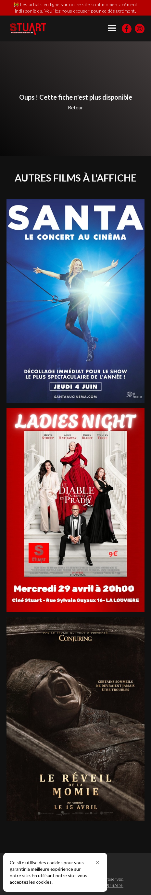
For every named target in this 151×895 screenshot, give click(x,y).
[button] (97, 862)
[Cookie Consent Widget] (55, 872)
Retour (75, 107)
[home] (30, 29)
